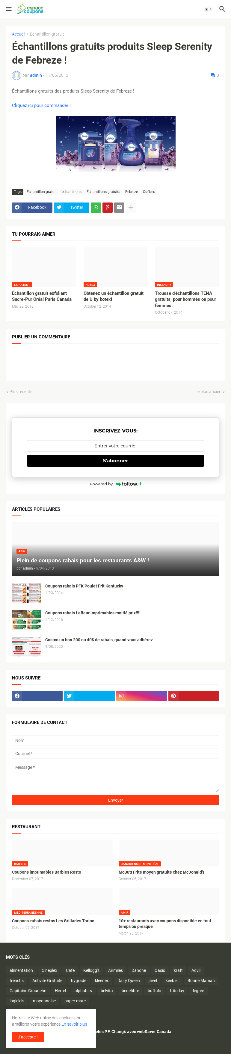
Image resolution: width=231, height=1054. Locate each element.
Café (70, 970)
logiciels (17, 1000)
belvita (107, 990)
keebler (172, 980)
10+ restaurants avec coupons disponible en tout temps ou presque (165, 923)
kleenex (102, 980)
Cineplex (49, 970)
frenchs (17, 980)
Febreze (131, 192)
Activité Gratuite (47, 980)
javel (153, 980)
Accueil (18, 34)
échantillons (71, 192)
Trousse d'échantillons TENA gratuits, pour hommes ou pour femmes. (185, 299)
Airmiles (115, 970)
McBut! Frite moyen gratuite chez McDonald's (161, 872)
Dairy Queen (128, 980)
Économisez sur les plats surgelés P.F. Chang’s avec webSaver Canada (105, 1031)
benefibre (130, 990)
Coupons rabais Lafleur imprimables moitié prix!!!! (93, 612)
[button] (8, 9)
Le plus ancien (208, 391)
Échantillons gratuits (103, 192)
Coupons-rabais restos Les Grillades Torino (53, 920)
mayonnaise (44, 1000)
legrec (198, 990)
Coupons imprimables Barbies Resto (46, 872)
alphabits (83, 990)
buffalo (154, 990)
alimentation (21, 970)
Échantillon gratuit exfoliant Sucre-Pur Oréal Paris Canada (42, 296)
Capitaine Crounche (28, 990)
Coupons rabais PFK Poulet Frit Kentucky (84, 586)
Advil (195, 970)
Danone (139, 970)
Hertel (60, 990)
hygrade (78, 980)
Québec (149, 192)
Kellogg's (91, 970)
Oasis (160, 970)
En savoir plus (74, 1024)
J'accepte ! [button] (28, 1037)
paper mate (75, 1000)
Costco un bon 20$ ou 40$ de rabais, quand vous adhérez (99, 639)
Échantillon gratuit (47, 34)
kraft (178, 970)
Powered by (115, 483)
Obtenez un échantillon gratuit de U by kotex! (114, 296)
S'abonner (115, 461)
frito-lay (177, 990)
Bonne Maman (201, 980)
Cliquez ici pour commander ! (41, 105)
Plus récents (21, 391)
